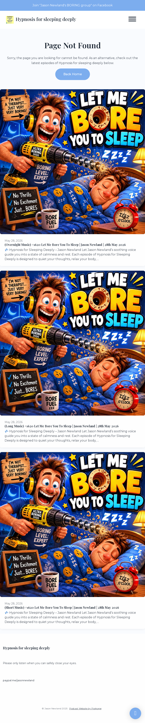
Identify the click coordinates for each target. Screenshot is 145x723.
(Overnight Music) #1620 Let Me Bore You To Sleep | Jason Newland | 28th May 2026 (65, 245)
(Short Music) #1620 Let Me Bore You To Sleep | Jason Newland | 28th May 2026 (62, 607)
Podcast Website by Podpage (85, 708)
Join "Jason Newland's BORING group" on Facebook (73, 5)
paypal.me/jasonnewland (18, 680)
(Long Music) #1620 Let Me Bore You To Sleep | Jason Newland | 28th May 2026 (62, 426)
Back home (72, 74)
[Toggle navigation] (132, 20)
